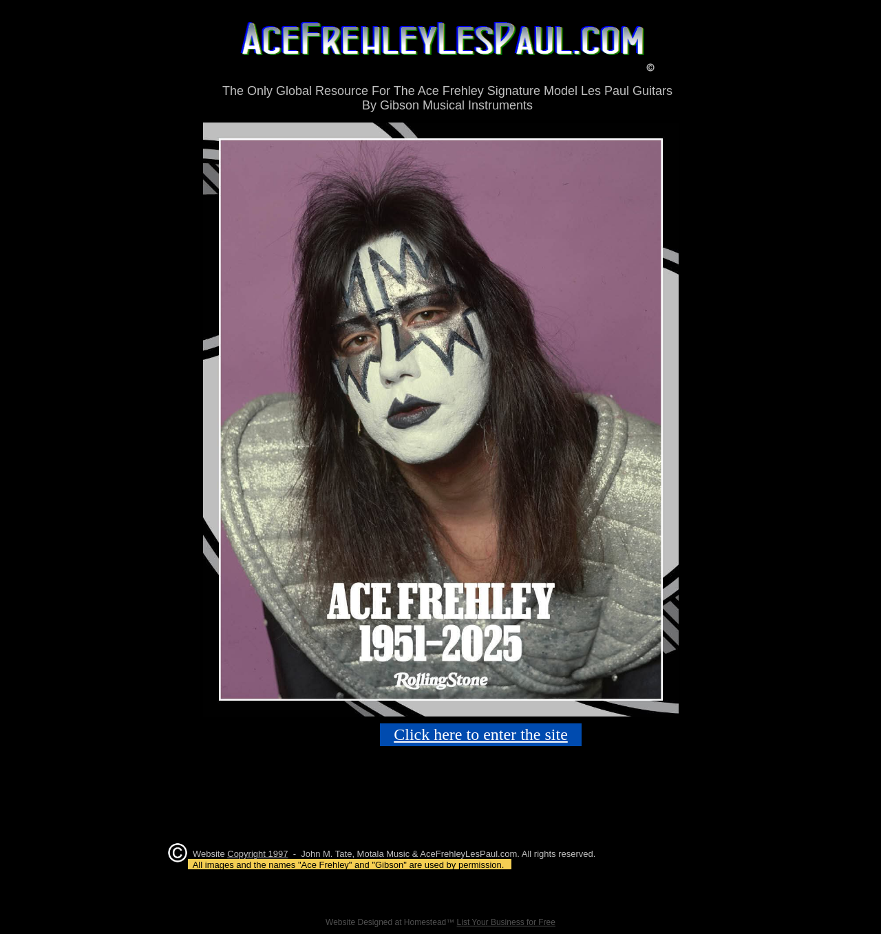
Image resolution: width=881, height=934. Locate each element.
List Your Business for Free (506, 922)
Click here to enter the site (481, 734)
